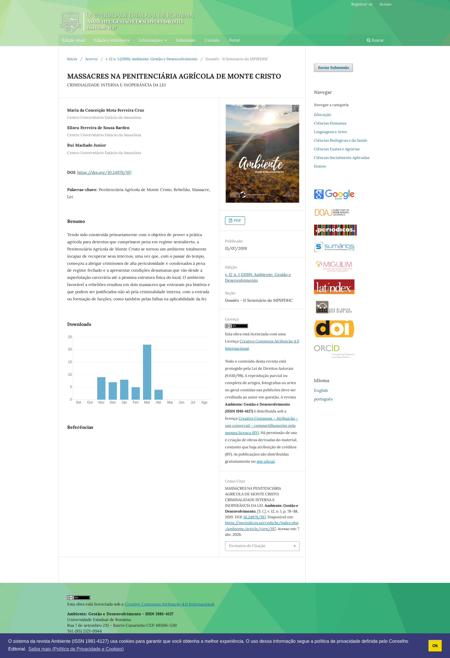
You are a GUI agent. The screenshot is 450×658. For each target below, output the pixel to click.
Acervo (91, 59)
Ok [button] (435, 645)
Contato (212, 40)
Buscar (375, 40)
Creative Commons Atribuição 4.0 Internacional (169, 604)
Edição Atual (73, 40)
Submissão (185, 40)
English (321, 390)
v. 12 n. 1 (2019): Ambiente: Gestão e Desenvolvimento (151, 59)
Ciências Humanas (330, 123)
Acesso (385, 4)
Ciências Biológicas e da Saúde (340, 140)
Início (72, 59)
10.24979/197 (254, 517)
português (323, 399)
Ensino (320, 166)
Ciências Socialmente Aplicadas (341, 157)
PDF (237, 220)
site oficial (266, 461)
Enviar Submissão (333, 67)
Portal (234, 40)
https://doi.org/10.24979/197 (104, 172)
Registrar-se (362, 4)
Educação (322, 114)
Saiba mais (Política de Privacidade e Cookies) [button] (76, 649)
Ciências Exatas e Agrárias (337, 149)
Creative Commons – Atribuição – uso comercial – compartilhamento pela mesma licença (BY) (261, 425)
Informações (151, 40)
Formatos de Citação (247, 545)
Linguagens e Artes (330, 131)
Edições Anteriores (111, 40)
